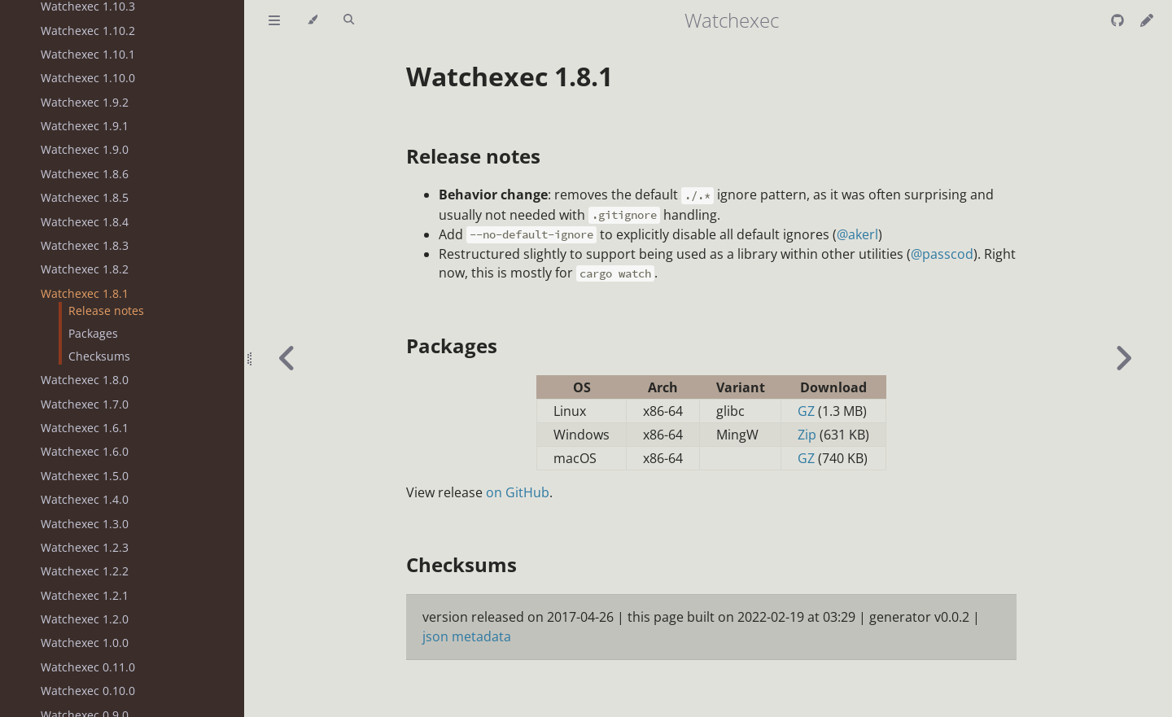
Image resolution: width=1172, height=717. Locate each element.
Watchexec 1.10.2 (88, 30)
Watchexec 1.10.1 (88, 54)
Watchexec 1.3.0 (85, 523)
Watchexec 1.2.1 (85, 595)
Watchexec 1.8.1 (85, 293)
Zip (807, 435)
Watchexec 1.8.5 (85, 197)
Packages (93, 333)
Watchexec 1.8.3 (85, 245)
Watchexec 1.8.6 (85, 173)
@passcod (942, 254)
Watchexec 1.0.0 (85, 642)
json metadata (466, 636)
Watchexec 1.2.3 (85, 547)
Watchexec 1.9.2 (85, 102)
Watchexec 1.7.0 (85, 404)
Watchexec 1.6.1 (85, 427)
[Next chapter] (1123, 358)
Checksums (99, 356)
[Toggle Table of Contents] (274, 20)
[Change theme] (312, 20)
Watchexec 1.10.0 (88, 77)
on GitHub (517, 492)
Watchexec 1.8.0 (85, 379)
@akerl (857, 234)
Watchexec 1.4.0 (85, 499)
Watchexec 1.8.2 (85, 269)
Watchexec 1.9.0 (85, 149)
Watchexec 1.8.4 (85, 222)
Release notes (106, 310)
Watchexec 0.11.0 (88, 667)
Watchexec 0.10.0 (88, 690)
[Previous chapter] (287, 358)
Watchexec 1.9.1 (85, 125)
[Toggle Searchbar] (348, 20)
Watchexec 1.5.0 (85, 475)
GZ (806, 411)
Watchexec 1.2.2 (85, 571)
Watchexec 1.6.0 (85, 451)
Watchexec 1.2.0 (85, 619)
